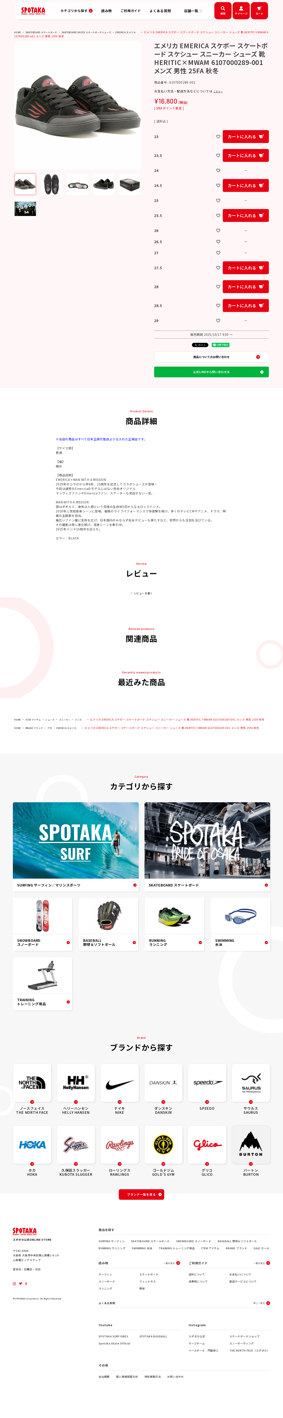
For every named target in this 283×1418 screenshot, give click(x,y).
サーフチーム (197, 1359)
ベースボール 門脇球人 (204, 1366)
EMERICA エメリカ (142, 32)
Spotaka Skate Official (114, 1359)
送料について (197, 1289)
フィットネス (147, 1296)
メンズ (86, 728)
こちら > (220, 91)
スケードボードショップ (244, 1352)
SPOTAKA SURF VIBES (113, 1352)
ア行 (54, 740)
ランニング (105, 1303)
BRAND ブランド (36, 740)
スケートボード (149, 1289)
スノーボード (107, 1296)
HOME (18, 32)
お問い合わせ (175, 1392)
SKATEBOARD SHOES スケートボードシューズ (97, 32)
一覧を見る (169, 1278)
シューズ (53, 728)
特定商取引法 (153, 1392)
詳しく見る (259, 1318)
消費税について (198, 1296)
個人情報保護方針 (127, 1392)
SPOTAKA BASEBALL (153, 1352)
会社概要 (104, 1392)
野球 (142, 1303)
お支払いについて (240, 1289)
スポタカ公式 (197, 1352)
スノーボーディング (241, 1359)
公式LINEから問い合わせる (211, 378)
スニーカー (70, 728)
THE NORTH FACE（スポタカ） (249, 1366)
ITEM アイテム (35, 728)
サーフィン (105, 1289)
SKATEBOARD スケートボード (45, 32)
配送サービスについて (243, 1296)
